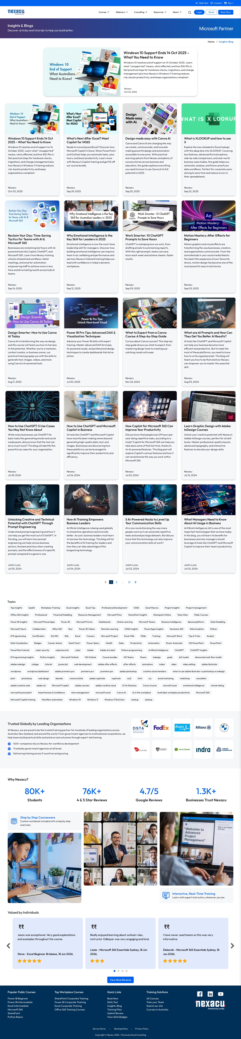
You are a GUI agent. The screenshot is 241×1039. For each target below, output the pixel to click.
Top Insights (16, 607)
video (173, 664)
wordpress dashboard (38, 671)
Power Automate (174, 643)
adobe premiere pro (65, 671)
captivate (116, 678)
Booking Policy (121, 1028)
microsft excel (170, 685)
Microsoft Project (109, 636)
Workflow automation (52, 699)
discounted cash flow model (208, 657)
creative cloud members (154, 671)
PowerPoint (215, 643)
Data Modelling (218, 622)
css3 (129, 678)
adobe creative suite (20, 685)
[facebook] (199, 994)
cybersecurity (62, 650)
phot (13, 678)
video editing (189, 664)
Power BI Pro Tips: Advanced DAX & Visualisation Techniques (91, 334)
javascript (63, 664)
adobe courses (82, 685)
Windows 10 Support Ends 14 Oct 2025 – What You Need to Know (156, 54)
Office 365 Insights (20, 614)
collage (35, 664)
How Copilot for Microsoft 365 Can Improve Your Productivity (149, 428)
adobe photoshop (128, 671)
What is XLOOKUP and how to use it (207, 140)
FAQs (143, 636)
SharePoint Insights (137, 614)
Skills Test (112, 1002)
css (149, 678)
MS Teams (129, 657)
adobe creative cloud (106, 685)
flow (70, 629)
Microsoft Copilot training (23, 699)
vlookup (134, 699)
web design (43, 678)
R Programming (18, 636)
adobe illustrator (209, 664)
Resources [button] (160, 12)
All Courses (152, 998)
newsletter (201, 678)
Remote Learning (109, 629)
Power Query (93, 643)
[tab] (114, 971)
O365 (136, 607)
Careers (91, 636)
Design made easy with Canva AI (147, 138)
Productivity (136, 643)
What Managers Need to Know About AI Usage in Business (205, 521)
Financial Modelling (62, 614)
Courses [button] (104, 12)
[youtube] (220, 994)
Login (199, 12)
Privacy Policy (141, 1028)
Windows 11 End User (115, 699)
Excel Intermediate (18, 1005)
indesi (162, 664)
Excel (77, 636)
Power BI (65, 622)
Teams (143, 657)
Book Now (226, 12)
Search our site (154, 1005)
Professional (41, 614)
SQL (67, 636)
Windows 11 (92, 699)
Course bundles (110, 657)
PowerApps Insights (153, 629)
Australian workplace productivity (173, 692)
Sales (121, 643)
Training (156, 636)
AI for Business (129, 685)
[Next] (233, 946)
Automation (154, 643)
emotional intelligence (193, 685)
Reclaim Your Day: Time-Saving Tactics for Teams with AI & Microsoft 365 (29, 239)
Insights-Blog (114, 1005)
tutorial (48, 664)
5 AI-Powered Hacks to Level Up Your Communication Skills (147, 521)
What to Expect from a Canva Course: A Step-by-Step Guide (146, 334)
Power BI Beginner (18, 998)
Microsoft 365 (203, 692)
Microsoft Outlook (70, 657)
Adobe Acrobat (107, 650)
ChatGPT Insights (198, 650)
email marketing (166, 678)
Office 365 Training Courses (70, 1009)
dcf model (184, 657)
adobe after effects (107, 664)
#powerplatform (196, 622)
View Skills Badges (117, 1016)
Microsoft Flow (114, 614)
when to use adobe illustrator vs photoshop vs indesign (199, 671)
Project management (196, 607)
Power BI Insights (19, 622)
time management (80, 692)
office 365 (57, 629)
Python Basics (15, 1016)
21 (129, 582)
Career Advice (55, 643)
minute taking (217, 685)
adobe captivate (97, 678)
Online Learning (124, 622)
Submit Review (115, 1013)
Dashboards (105, 622)
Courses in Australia (157, 1009)
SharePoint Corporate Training (71, 998)
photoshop (27, 678)
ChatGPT (179, 650)
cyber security (42, 650)
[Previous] (7, 946)
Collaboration (39, 629)
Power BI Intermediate (20, 1002)
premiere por (106, 671)
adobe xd (41, 685)
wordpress (16, 671)
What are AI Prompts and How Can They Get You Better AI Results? (208, 334)
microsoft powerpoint (21, 692)
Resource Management (89, 614)
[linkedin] (210, 994)
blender (59, 678)
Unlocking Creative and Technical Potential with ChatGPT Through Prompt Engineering (31, 523)
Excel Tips (90, 607)
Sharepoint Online (162, 614)
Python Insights (47, 657)
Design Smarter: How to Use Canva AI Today (32, 334)
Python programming (131, 650)
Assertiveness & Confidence (51, 692)
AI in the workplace (141, 692)
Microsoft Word (174, 636)
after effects (129, 664)
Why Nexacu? (18, 779)
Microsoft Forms (84, 622)
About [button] (177, 12)
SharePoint (14, 1013)
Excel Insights (72, 607)
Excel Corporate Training (68, 1005)
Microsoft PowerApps (44, 622)
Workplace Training (50, 607)
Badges (37, 643)
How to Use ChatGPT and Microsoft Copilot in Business (91, 428)
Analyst (210, 636)
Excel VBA (129, 636)
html (140, 678)
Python (213, 629)
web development (83, 664)
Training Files (114, 1009)
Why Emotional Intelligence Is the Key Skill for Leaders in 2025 (90, 237)
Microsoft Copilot (60, 685)
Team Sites (182, 614)
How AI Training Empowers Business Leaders (85, 521)
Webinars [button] (122, 12)
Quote (211, 12)
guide (169, 657)
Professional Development (114, 607)
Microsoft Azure (18, 629)
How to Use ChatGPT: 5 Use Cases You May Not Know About (31, 428)
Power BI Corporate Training (70, 1002)
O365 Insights (131, 629)
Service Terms (99, 1028)
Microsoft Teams (147, 622)
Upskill (31, 607)
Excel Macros (152, 607)
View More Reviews (120, 979)
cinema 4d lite (76, 678)
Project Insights (172, 607)
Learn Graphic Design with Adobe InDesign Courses (207, 428)
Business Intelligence (171, 622)
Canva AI (121, 692)
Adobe (90, 650)
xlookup (148, 699)
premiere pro (87, 671)
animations (147, 664)
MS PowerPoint (196, 643)
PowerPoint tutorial (20, 650)
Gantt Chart (74, 643)
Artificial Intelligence (158, 650)
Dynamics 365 (176, 629)
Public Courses (201, 614)
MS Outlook (90, 657)
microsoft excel (103, 692)
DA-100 (54, 636)
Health (109, 643)
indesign (157, 657)
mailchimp (185, 678)
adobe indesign (18, 664)
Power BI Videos (87, 629)
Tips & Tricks (194, 636)
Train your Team (155, 1002)
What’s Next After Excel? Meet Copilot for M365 (88, 140)
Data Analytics (197, 629)
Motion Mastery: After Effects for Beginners (207, 237)
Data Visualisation (19, 643)
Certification (38, 636)
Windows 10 (75, 699)
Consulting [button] (140, 12)
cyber (78, 650)
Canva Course (150, 685)
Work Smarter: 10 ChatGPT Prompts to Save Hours (144, 237)
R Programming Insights (22, 657)
